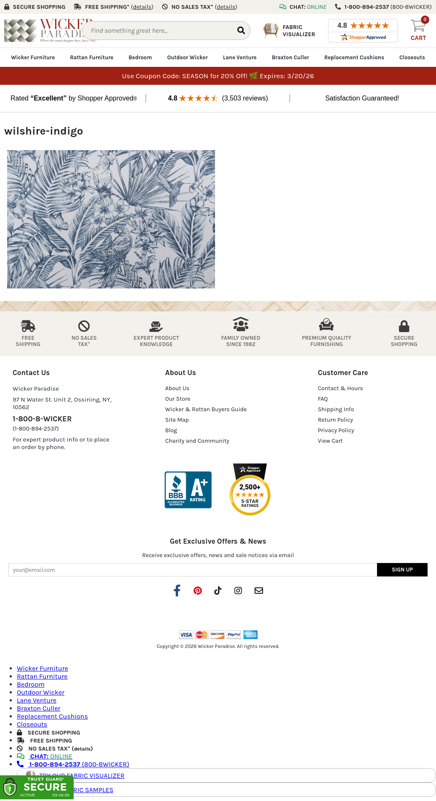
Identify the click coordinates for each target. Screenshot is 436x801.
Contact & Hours (340, 388)
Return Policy (335, 419)
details (82, 749)
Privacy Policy (336, 430)
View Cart (330, 440)
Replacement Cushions (354, 57)
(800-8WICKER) (73, 764)
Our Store (178, 398)
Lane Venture (240, 57)
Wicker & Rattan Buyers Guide (206, 409)
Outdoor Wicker (187, 57)
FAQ (323, 398)
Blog (171, 430)
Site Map (177, 419)
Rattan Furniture (91, 57)
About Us (177, 388)
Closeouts (412, 57)
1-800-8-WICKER (42, 418)
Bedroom (140, 57)
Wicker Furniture (33, 57)
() (142, 7)
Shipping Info (336, 409)
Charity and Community (197, 440)
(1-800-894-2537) (36, 428)
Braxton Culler (290, 57)
